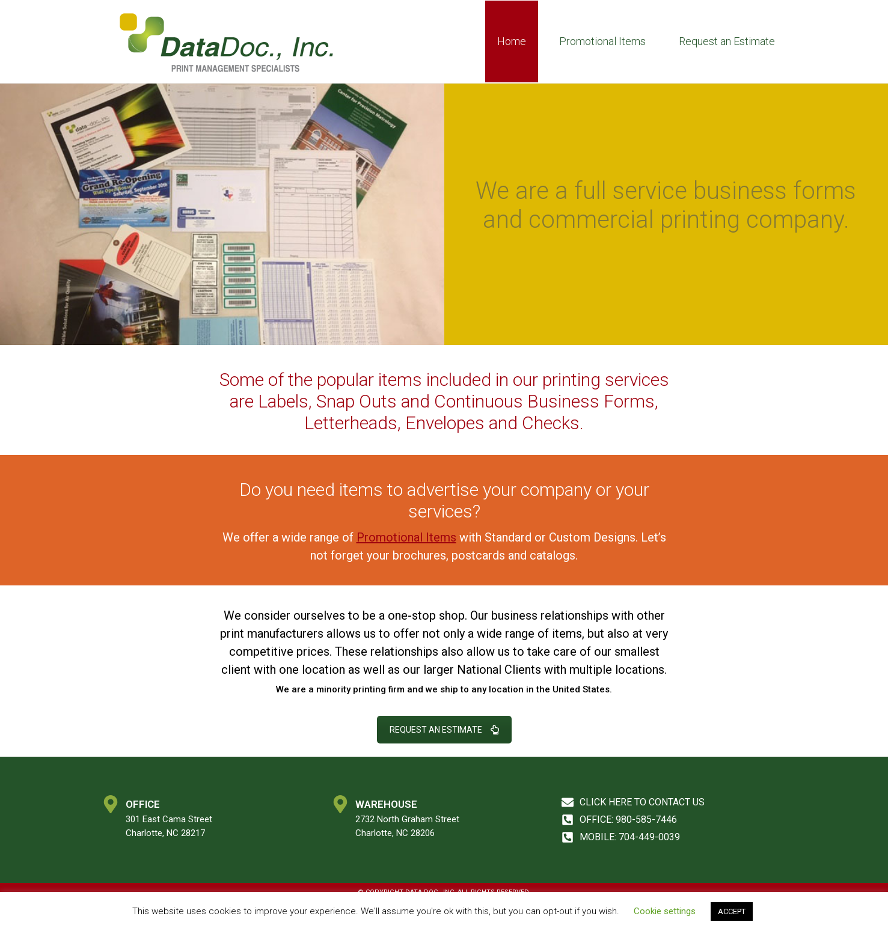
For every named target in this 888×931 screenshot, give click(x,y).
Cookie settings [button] (665, 911)
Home (511, 41)
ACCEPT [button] (732, 911)
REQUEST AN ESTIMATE (444, 729)
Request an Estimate (727, 41)
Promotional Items (602, 41)
